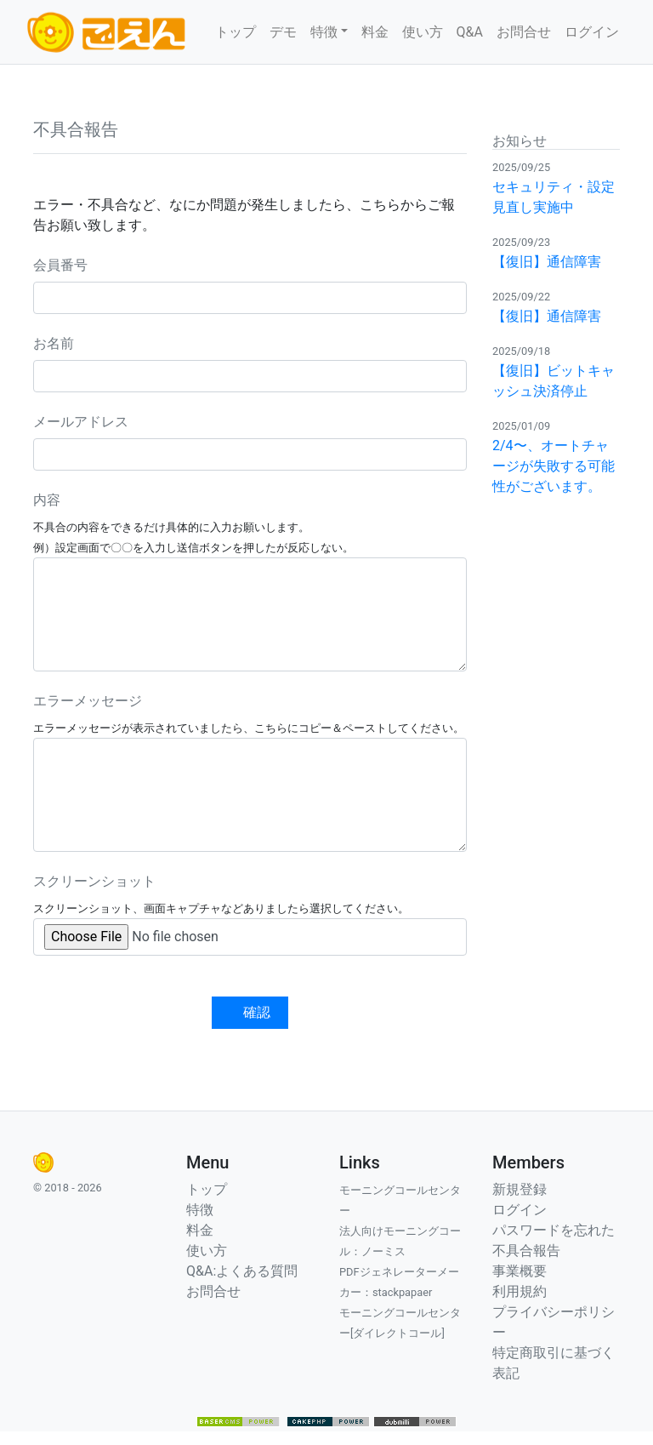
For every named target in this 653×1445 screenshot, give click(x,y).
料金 (375, 32)
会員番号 (60, 265)
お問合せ (524, 32)
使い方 (422, 32)
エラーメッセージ (87, 701)
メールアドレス (80, 422)
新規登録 (519, 1189)
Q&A (470, 32)
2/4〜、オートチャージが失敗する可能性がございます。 (553, 465)
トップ (235, 32)
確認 (257, 1012)
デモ (283, 32)
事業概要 (519, 1271)
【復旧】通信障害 (546, 262)
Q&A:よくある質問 (242, 1271)
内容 (46, 500)
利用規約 (519, 1291)
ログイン (592, 32)
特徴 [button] (324, 32)
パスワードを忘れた (553, 1230)
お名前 (53, 343)
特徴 (199, 1210)
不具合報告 (526, 1250)
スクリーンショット (94, 881)
